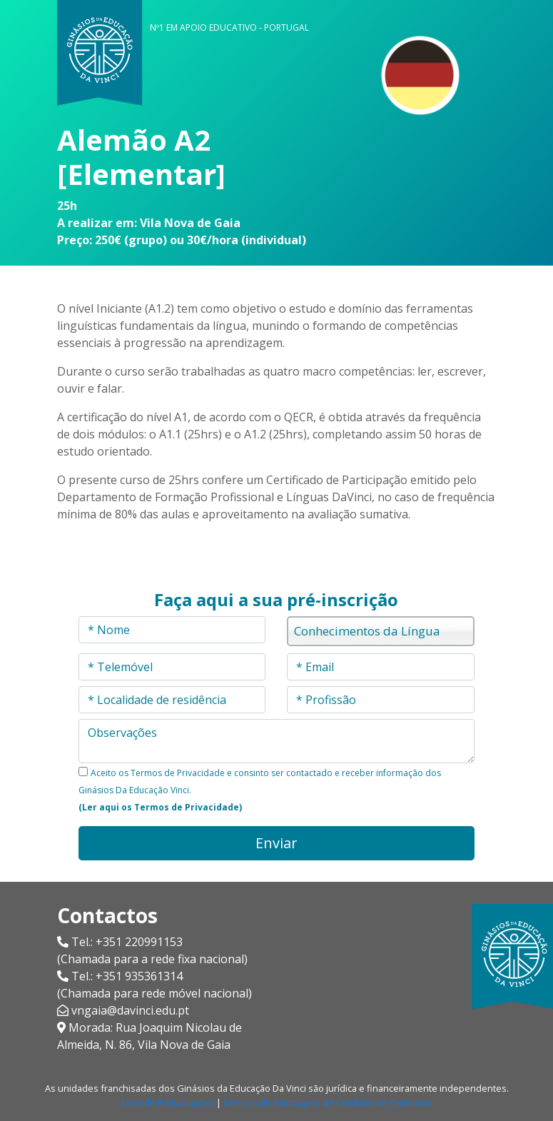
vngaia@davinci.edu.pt (130, 1010)
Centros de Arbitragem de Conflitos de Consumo (327, 1102)
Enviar (276, 843)
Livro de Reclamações (168, 1102)
